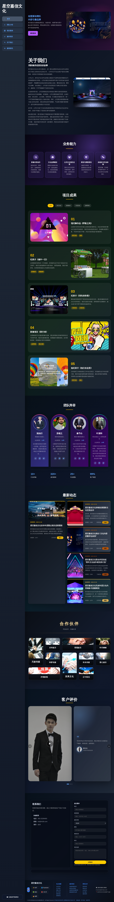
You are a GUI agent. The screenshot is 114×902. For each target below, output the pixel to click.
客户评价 (58, 892)
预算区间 (76, 833)
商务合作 (85, 888)
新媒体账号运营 (73, 892)
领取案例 (33, 33)
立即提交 (90, 862)
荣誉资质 (85, 886)
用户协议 (83, 900)
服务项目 (58, 893)
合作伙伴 (58, 886)
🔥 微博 (35, 896)
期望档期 (76, 813)
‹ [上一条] (29, 746)
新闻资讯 (58, 895)
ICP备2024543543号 (58, 900)
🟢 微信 (35, 892)
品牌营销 (87, 205)
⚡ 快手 (35, 887)
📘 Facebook (44, 887)
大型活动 (77, 205)
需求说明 (76, 847)
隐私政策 (78, 900)
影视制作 (68, 205)
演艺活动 (59, 205)
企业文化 (85, 890)
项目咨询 (85, 893)
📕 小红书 (44, 892)
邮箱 (75, 827)
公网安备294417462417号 (69, 900)
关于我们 (58, 888)
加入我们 (85, 892)
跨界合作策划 (72, 888)
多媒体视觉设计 (73, 886)
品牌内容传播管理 (73, 890)
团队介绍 (58, 890)
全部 (50, 205)
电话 (75, 806)
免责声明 (88, 900)
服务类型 (76, 820)
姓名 (75, 840)
